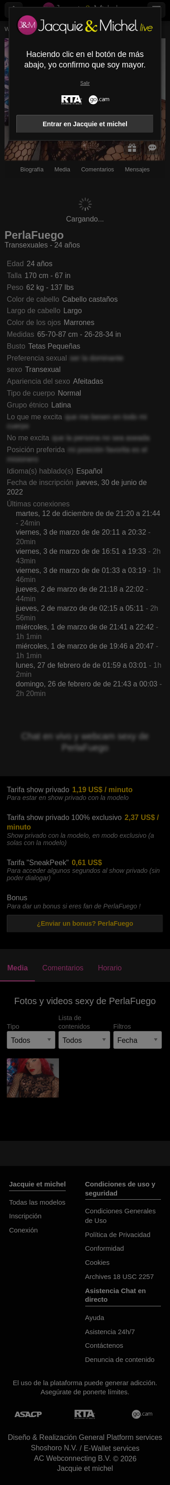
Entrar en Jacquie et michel (85, 124)
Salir (85, 83)
